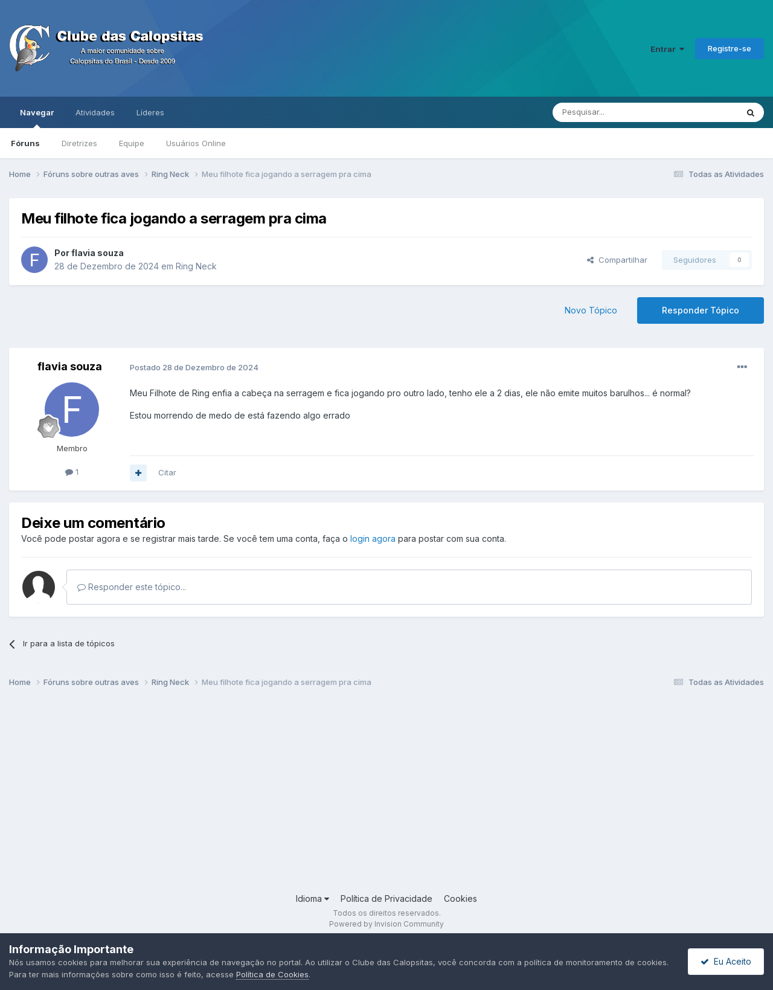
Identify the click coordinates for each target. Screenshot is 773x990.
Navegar (37, 118)
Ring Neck (196, 266)
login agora (373, 538)
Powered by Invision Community (386, 923)
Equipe (131, 143)
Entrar (667, 49)
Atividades (95, 112)
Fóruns (25, 143)
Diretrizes (79, 143)
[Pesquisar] (612, 112)
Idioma (312, 898)
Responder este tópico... (131, 587)
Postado (194, 367)
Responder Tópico (700, 310)
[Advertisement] (371, 795)
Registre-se (729, 48)
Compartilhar (617, 260)
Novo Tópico (591, 310)
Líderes (150, 112)
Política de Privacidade (386, 898)
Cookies (460, 898)
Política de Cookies (272, 974)
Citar (167, 472)
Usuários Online (196, 143)
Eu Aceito (726, 961)
